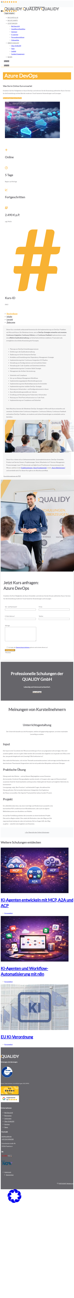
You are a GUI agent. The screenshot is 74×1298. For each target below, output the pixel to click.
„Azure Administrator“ (58, 468)
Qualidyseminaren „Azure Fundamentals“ (34, 468)
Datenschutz (10, 1177)
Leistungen (7, 1121)
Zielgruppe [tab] (11, 322)
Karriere (7, 1127)
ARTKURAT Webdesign (66, 1186)
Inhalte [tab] (9, 317)
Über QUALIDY (9, 1124)
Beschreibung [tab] (12, 314)
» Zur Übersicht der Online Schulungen (37, 835)
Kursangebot (8, 916)
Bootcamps (8, 1118)
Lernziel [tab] (10, 320)
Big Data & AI (8, 1115)
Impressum (7, 1175)
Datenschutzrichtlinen (22, 650)
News (6, 1130)
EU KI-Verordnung (17, 1039)
